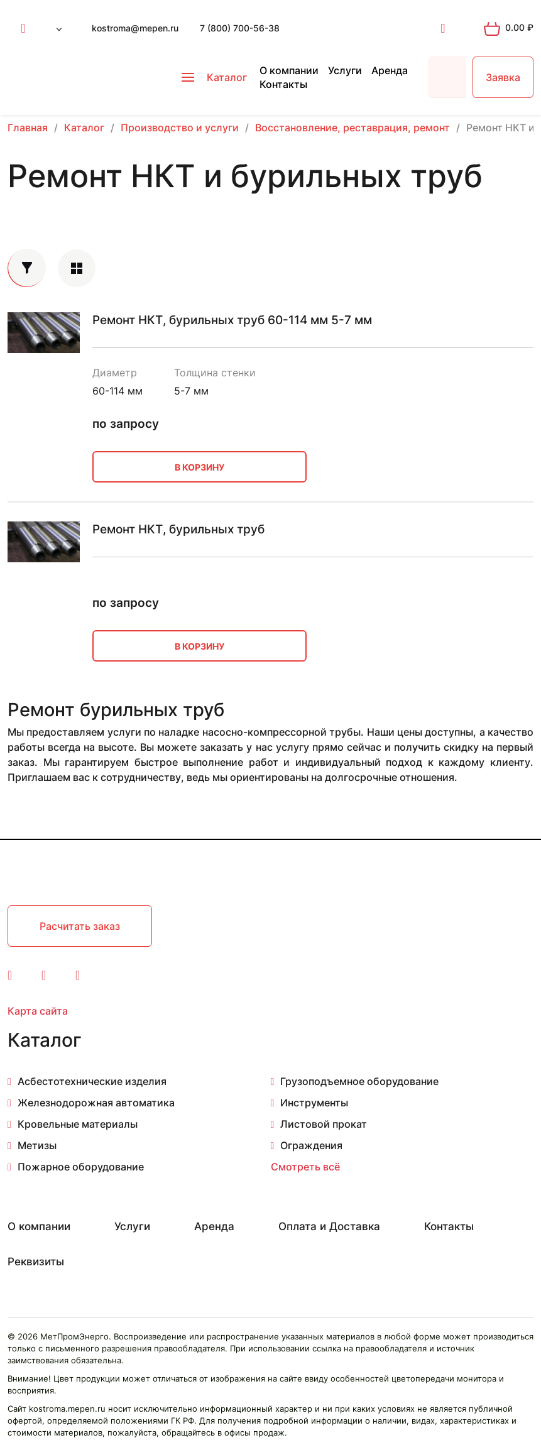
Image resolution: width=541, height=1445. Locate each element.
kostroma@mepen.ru (135, 28)
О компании (289, 70)
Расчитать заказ (80, 926)
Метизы (37, 1145)
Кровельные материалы (78, 1124)
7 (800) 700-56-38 (240, 28)
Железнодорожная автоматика (96, 1102)
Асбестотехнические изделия (92, 1081)
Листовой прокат (323, 1124)
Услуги (345, 70)
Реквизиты (36, 1261)
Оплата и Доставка (329, 1226)
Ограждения (311, 1145)
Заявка (503, 77)
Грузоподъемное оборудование (359, 1081)
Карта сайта (38, 1011)
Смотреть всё (305, 1166)
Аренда (389, 70)
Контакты (283, 84)
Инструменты (314, 1102)
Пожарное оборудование (81, 1166)
